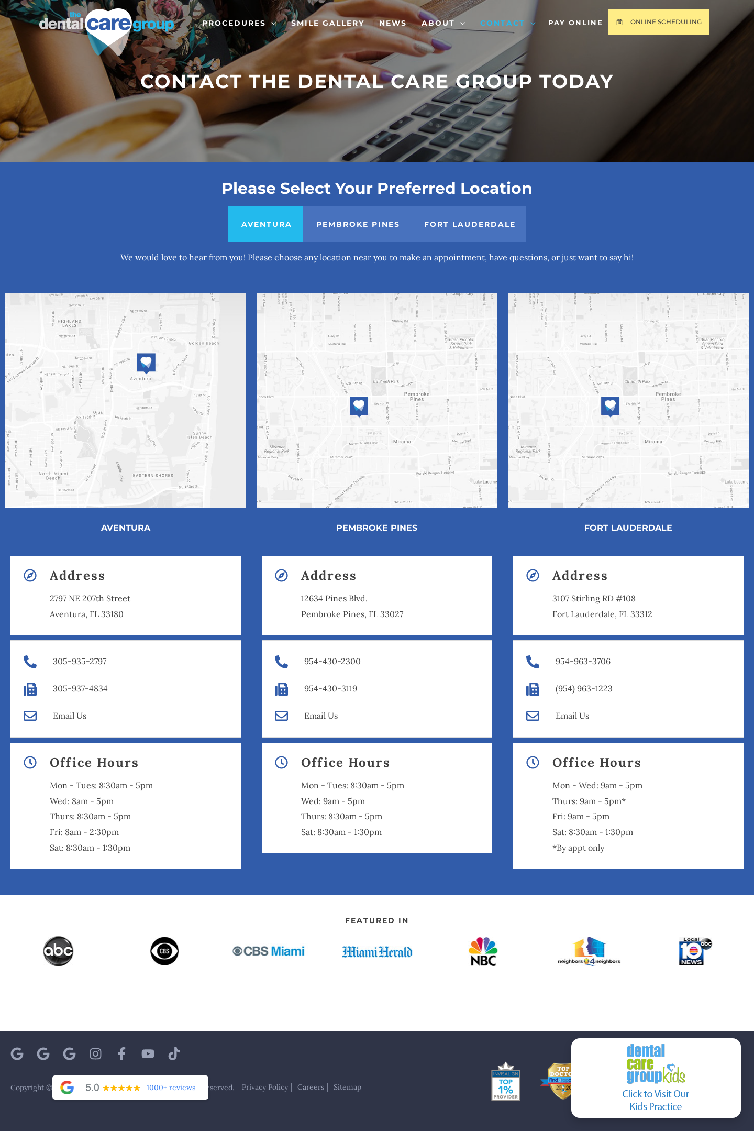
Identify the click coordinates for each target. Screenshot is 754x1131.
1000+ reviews (171, 1087)
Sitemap (347, 1087)
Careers (310, 1087)
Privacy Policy (265, 1087)
